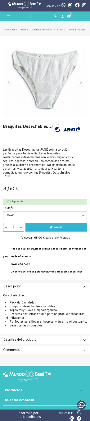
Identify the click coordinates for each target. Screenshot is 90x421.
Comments (45, 350)
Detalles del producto (45, 340)
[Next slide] (81, 82)
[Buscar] (44, 16)
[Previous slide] (9, 82)
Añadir (56, 227)
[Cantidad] (13, 227)
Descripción (45, 286)
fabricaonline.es (28, 417)
